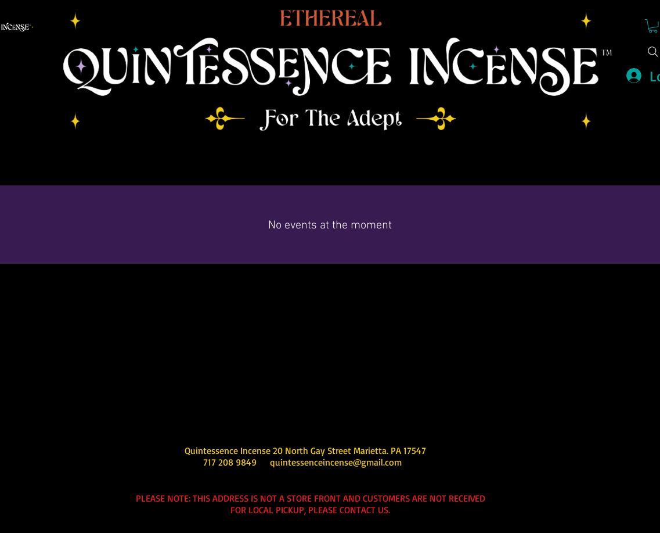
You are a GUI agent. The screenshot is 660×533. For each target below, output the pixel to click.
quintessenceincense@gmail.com (336, 462)
